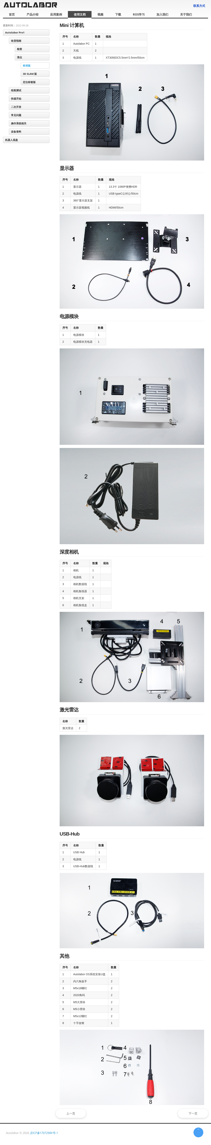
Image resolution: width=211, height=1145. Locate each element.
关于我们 (186, 14)
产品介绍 (32, 14)
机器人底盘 (11, 140)
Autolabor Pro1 (14, 32)
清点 (19, 57)
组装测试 (16, 90)
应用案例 (56, 14)
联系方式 (199, 6)
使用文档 (80, 14)
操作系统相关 (18, 123)
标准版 (27, 65)
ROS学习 (139, 14)
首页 (12, 14)
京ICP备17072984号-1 (44, 1133)
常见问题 (16, 115)
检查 (19, 49)
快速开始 (16, 98)
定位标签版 (29, 82)
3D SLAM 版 (30, 74)
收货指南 (16, 40)
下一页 (191, 1113)
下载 (118, 14)
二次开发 (16, 107)
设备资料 (16, 131)
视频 (100, 14)
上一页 (72, 1113)
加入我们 (162, 14)
